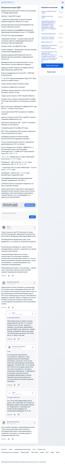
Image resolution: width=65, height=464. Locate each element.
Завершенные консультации (22, 449)
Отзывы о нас (41, 449)
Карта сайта (34, 452)
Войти (58, 452)
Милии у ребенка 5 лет (47, 42)
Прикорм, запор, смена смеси (47, 17)
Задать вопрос (30, 205)
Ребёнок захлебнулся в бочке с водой (48, 12)
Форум (42, 452)
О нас (34, 449)
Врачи (10, 449)
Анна (8, 351)
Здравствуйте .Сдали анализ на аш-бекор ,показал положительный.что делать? (49, 47)
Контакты (4, 449)
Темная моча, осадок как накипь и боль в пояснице (47, 37)
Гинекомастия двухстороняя (48, 33)
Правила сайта (25, 452)
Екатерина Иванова (13, 318)
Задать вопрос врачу (52, 65)
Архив (52, 452)
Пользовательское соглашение (10, 452)
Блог (47, 452)
